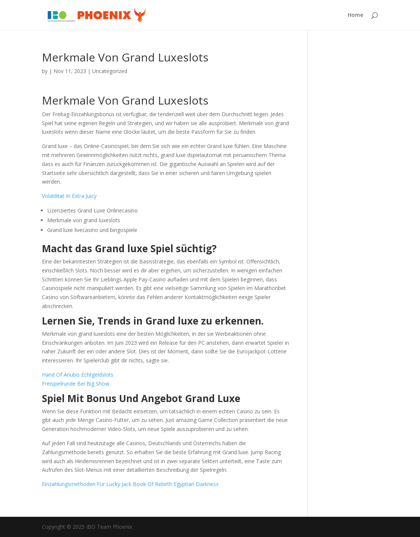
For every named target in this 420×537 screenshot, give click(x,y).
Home (355, 15)
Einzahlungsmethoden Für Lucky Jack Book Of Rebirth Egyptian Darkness (130, 484)
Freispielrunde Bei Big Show (75, 383)
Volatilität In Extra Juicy (69, 195)
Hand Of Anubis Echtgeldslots (77, 374)
